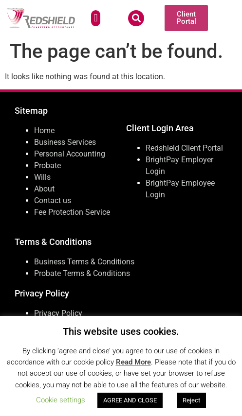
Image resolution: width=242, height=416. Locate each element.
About (44, 188)
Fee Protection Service (72, 212)
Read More (133, 362)
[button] (95, 18)
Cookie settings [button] (60, 400)
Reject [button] (191, 400)
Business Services (65, 142)
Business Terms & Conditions (84, 261)
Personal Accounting (69, 153)
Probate (47, 165)
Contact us (52, 200)
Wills (42, 177)
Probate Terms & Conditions (82, 273)
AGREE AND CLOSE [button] (130, 400)
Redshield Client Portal (184, 148)
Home (44, 130)
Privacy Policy (58, 313)
